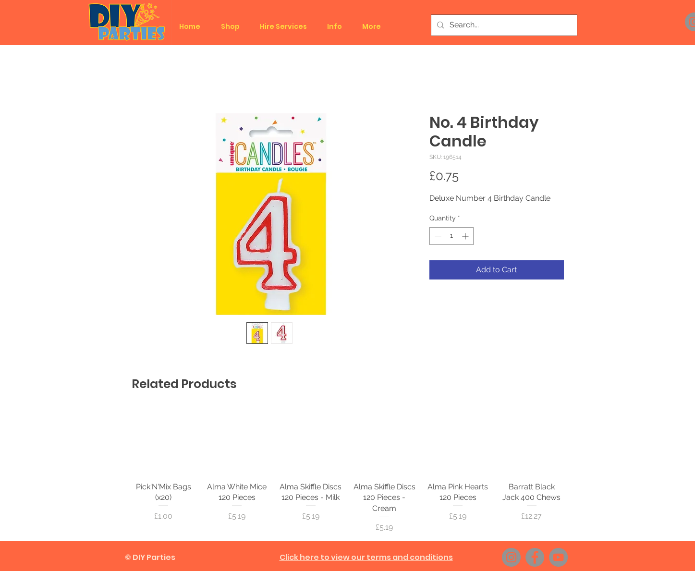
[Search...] (503, 25)
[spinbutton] (451, 236)
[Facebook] (534, 557)
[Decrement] (437, 236)
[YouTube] (558, 557)
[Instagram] (511, 557)
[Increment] (466, 236)
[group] (347, 471)
